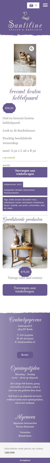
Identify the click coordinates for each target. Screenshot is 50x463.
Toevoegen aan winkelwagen (25, 172)
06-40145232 (26, 338)
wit (5, 208)
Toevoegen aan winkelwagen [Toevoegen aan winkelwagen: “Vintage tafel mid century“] (25, 289)
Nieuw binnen (29, 190)
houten (18, 202)
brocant (18, 200)
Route (24, 354)
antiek (11, 200)
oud (19, 205)
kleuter (7, 205)
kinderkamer (39, 202)
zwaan (10, 208)
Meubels (18, 190)
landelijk (14, 205)
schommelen (34, 205)
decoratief (26, 200)
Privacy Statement (25, 426)
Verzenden (25, 432)
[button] (31, 48)
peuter (25, 205)
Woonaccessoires (11, 193)
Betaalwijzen (25, 435)
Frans (33, 200)
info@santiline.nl (26, 342)
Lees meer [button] (10, 452)
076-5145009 (26, 335)
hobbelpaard (9, 202)
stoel (43, 205)
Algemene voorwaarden (25, 423)
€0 (33, 5)
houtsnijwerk (27, 202)
